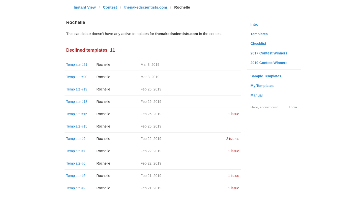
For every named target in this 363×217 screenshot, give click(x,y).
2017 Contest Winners (269, 53)
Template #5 (75, 176)
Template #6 (75, 163)
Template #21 (76, 65)
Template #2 (75, 188)
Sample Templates (266, 76)
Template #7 (75, 151)
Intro (254, 24)
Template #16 (76, 114)
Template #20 (76, 77)
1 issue (233, 114)
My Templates (262, 86)
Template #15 (76, 126)
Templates (259, 34)
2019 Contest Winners (269, 63)
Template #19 (76, 89)
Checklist (258, 44)
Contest (110, 7)
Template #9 (75, 139)
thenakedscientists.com (145, 7)
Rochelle (103, 65)
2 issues (232, 139)
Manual (257, 95)
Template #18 (76, 102)
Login (293, 107)
